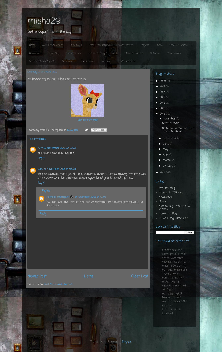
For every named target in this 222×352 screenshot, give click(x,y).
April (166, 155)
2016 (163, 97)
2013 (163, 114)
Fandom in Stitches (170, 193)
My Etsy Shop (167, 188)
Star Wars (68, 61)
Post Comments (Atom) (58, 285)
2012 (163, 173)
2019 (163, 87)
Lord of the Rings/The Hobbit (103, 53)
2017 (163, 92)
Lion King (54, 53)
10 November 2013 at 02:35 (60, 148)
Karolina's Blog (168, 214)
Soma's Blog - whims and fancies (174, 207)
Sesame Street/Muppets (42, 61)
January (168, 166)
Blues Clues (76, 45)
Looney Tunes (73, 53)
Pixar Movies (174, 53)
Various (106, 61)
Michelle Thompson (57, 197)
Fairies (159, 45)
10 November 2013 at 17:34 (90, 197)
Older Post (139, 276)
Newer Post (36, 276)
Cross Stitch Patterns (100, 45)
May (166, 149)
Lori (40, 169)
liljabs (162, 202)
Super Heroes (88, 61)
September (170, 138)
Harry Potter (36, 53)
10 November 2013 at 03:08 (60, 169)
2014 (163, 108)
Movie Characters (134, 53)
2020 (163, 81)
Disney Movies (125, 45)
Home (32, 45)
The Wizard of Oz (126, 61)
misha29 (44, 21)
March (167, 160)
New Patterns (170, 123)
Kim (40, 148)
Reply (41, 158)
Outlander (155, 53)
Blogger (126, 342)
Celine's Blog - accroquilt (173, 218)
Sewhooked (165, 197)
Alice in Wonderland (52, 45)
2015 (163, 103)
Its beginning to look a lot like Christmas (178, 129)
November (169, 119)
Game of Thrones (178, 45)
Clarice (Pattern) (87, 120)
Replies (46, 191)
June (166, 144)
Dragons (144, 45)
